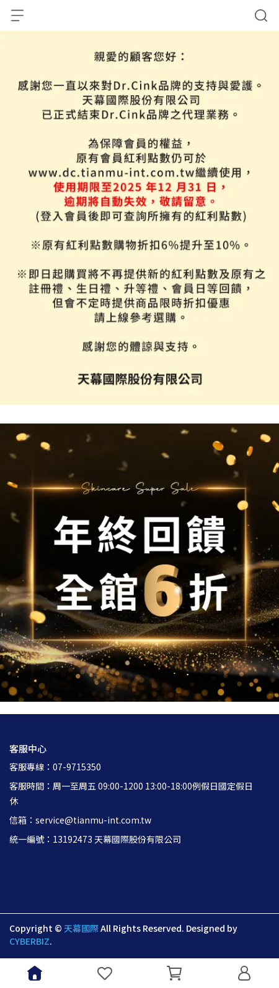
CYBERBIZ (29, 941)
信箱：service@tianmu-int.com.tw (80, 820)
